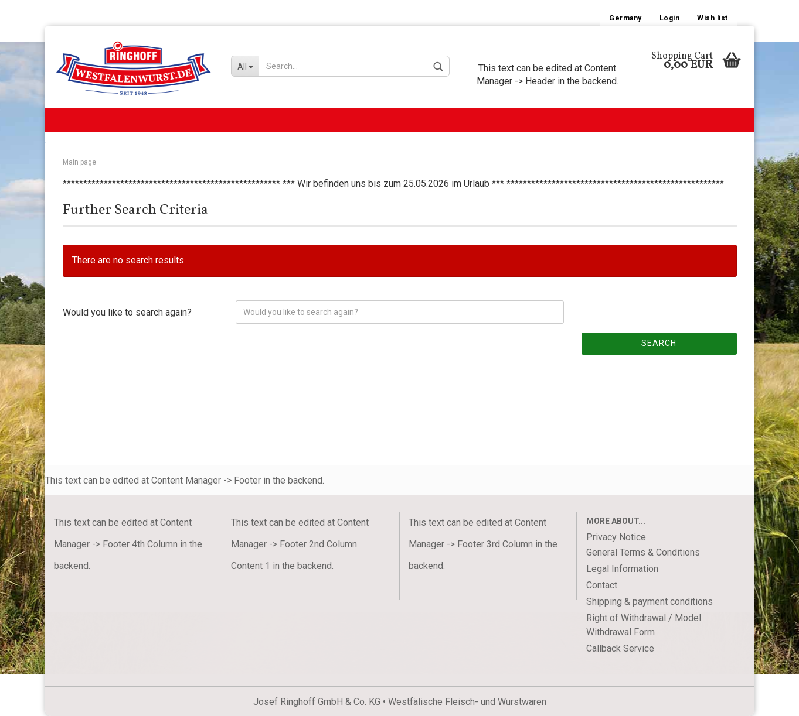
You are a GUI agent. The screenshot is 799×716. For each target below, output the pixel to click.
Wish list (712, 18)
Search (658, 343)
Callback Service (620, 648)
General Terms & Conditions (643, 552)
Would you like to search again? (127, 312)
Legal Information (622, 568)
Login (669, 18)
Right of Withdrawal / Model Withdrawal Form (643, 625)
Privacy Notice (616, 537)
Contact (601, 585)
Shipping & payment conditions (649, 601)
